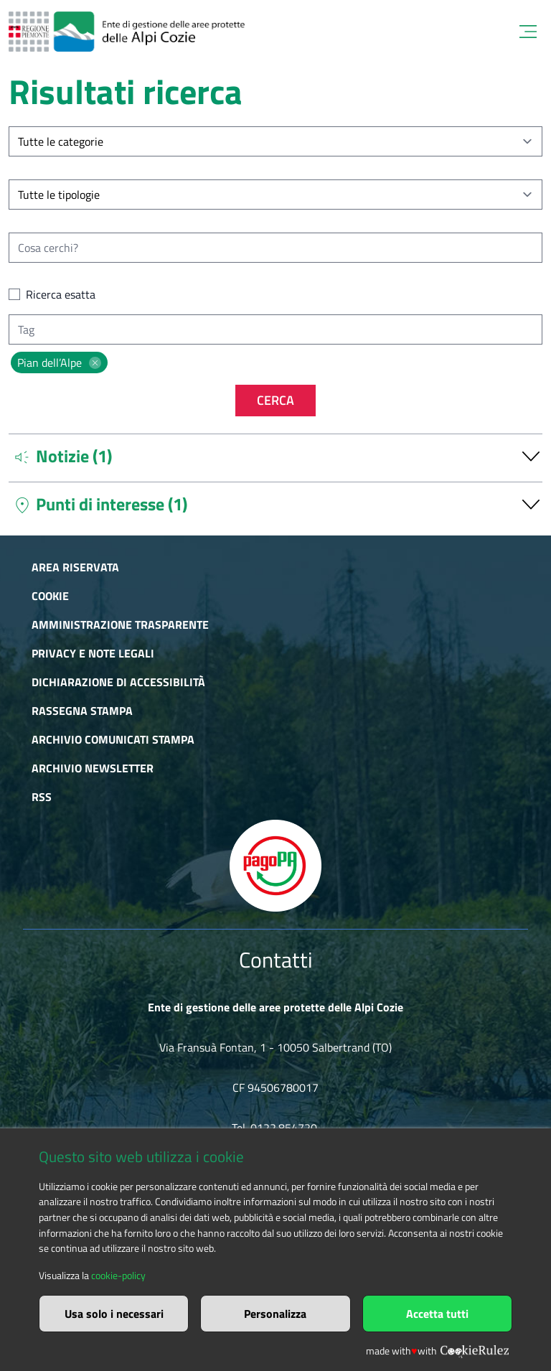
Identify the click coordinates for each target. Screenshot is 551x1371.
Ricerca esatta (60, 294)
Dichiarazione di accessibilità (118, 682)
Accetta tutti (437, 1313)
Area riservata (75, 567)
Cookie (50, 595)
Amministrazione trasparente (120, 624)
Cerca (275, 400)
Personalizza (275, 1313)
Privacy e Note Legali (93, 653)
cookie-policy (118, 1275)
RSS (42, 796)
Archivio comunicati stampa (113, 739)
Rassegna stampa (82, 710)
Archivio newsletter (93, 768)
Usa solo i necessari (114, 1313)
